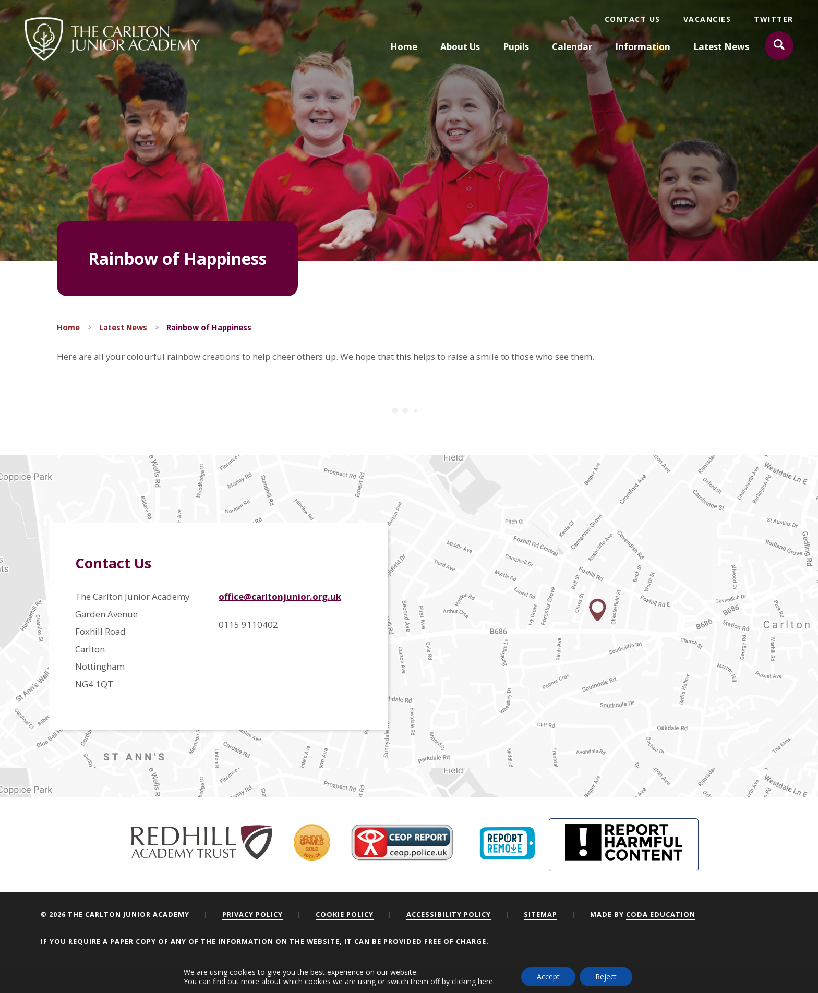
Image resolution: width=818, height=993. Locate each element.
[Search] (779, 45)
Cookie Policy (345, 914)
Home (403, 47)
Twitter (773, 19)
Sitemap (540, 914)
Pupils (516, 47)
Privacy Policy (252, 914)
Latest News (721, 47)
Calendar (572, 47)
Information (642, 47)
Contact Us (632, 19)
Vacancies (707, 19)
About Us (460, 47)
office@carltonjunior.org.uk (280, 596)
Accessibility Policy (448, 914)
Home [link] (68, 327)
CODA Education (660, 914)
